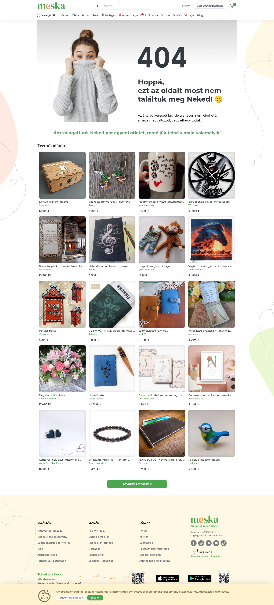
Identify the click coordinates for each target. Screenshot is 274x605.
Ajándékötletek (47, 554)
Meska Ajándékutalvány (52, 536)
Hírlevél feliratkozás (49, 530)
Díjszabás (94, 548)
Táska (75, 15)
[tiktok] (224, 543)
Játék (94, 15)
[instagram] (201, 543)
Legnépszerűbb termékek (54, 542)
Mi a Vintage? (96, 530)
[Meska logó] (213, 521)
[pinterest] (209, 543)
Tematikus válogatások (51, 560)
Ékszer (65, 15)
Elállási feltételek (150, 554)
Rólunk (143, 530)
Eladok (186, 5)
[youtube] (216, 543)
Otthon (165, 15)
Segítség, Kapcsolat (100, 560)
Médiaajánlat (96, 554)
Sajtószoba (146, 542)
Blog (200, 15)
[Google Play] (167, 578)
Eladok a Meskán (99, 536)
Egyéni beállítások (71, 597)
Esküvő (177, 15)
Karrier (143, 536)
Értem (95, 597)
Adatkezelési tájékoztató (154, 560)
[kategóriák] (48, 15)
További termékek (137, 484)
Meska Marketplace (100, 542)
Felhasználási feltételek (154, 548)
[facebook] (193, 543)
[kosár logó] (232, 6)
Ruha (85, 15)
